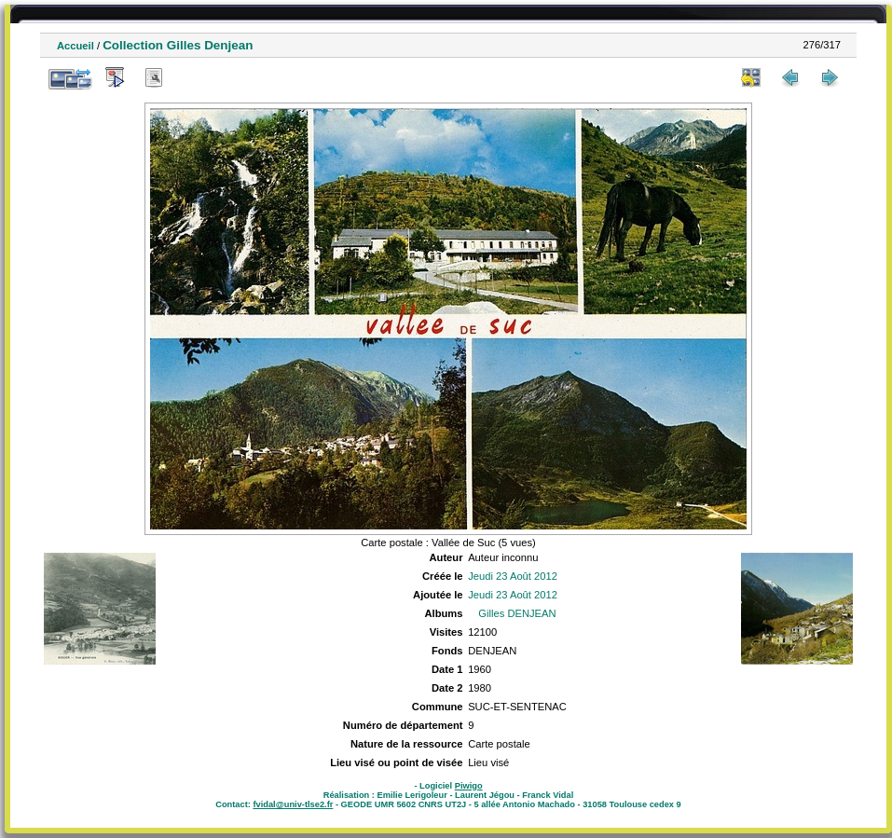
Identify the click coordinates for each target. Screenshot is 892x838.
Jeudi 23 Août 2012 (512, 576)
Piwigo (469, 785)
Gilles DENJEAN (517, 613)
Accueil (75, 45)
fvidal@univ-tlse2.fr (293, 804)
